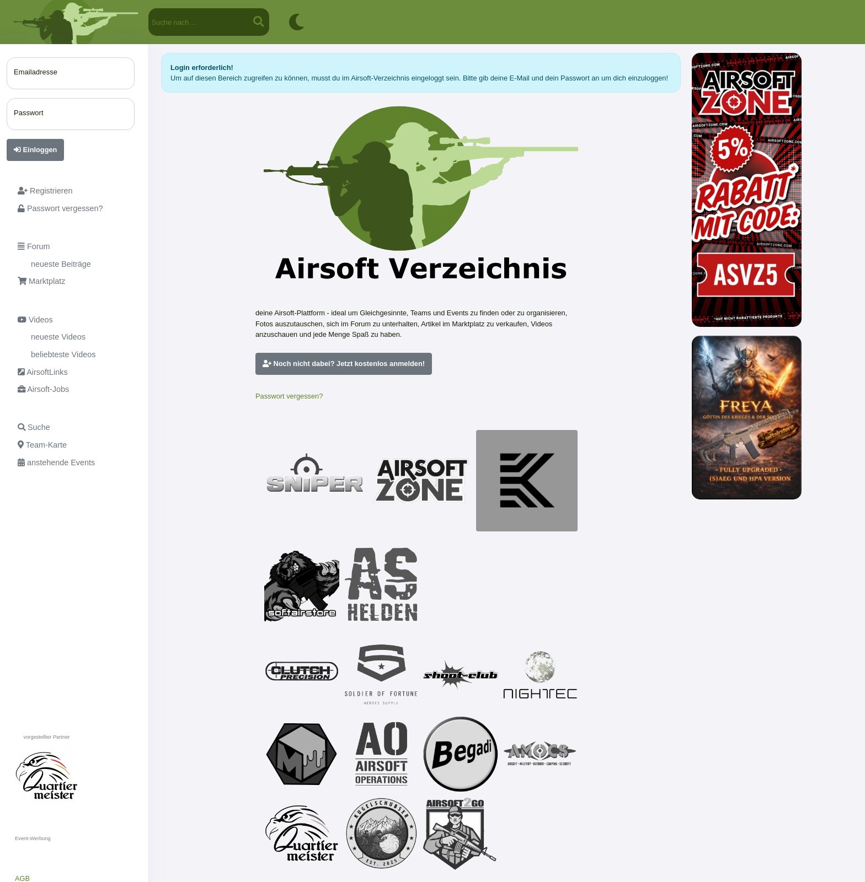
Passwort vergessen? (289, 396)
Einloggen (35, 150)
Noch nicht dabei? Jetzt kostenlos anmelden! (344, 363)
